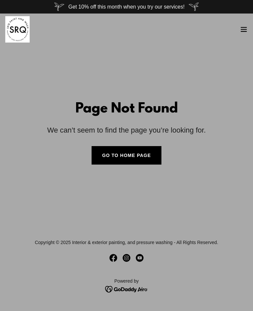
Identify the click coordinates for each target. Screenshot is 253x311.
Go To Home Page (126, 155)
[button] (243, 29)
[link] (17, 29)
